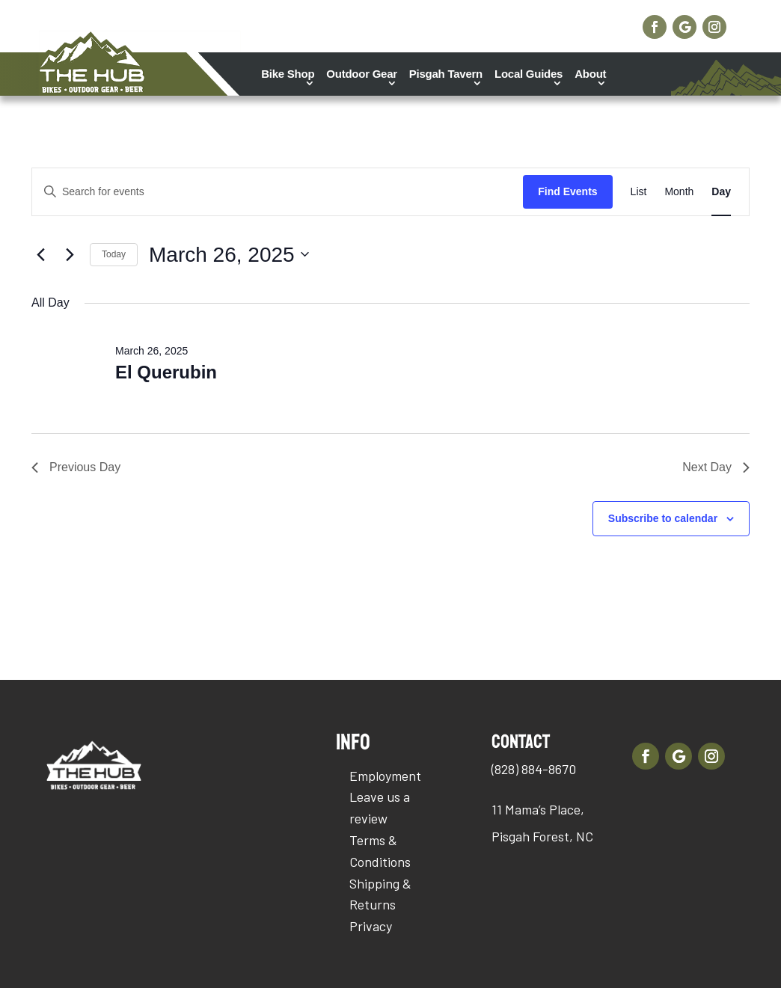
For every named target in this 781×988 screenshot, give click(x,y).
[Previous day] (40, 254)
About (590, 73)
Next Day (716, 467)
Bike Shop (287, 73)
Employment (385, 775)
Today (114, 254)
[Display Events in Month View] (678, 191)
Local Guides (528, 73)
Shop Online (567, 23)
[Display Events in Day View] (721, 191)
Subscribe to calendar (662, 518)
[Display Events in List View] (639, 191)
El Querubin (166, 372)
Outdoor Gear (361, 73)
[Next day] (70, 254)
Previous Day (75, 467)
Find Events (567, 191)
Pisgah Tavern (446, 73)
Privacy (370, 926)
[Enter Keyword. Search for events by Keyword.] (277, 191)
